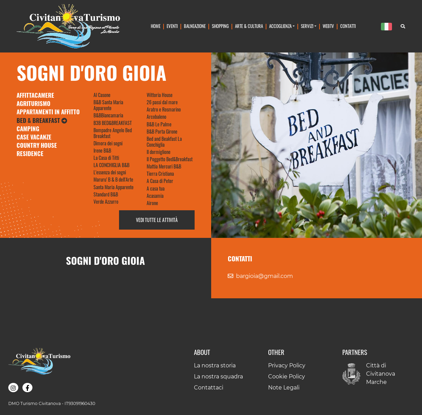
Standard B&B (106, 194)
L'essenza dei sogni (110, 172)
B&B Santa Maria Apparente (108, 105)
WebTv (328, 26)
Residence (30, 153)
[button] (13, 387)
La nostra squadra (218, 376)
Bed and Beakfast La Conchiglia (164, 141)
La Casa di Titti (106, 157)
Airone (152, 202)
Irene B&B (102, 150)
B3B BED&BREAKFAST (113, 122)
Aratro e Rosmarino (164, 109)
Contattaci (208, 387)
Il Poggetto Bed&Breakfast (170, 159)
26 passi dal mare (162, 102)
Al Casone (102, 94)
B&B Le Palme (159, 124)
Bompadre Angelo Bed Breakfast (113, 132)
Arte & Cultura (249, 26)
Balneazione (195, 26)
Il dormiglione (158, 151)
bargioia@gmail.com (264, 276)
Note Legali (284, 387)
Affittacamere (35, 95)
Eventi (172, 26)
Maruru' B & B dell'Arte (113, 179)
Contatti (348, 26)
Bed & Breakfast (42, 120)
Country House (37, 145)
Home (155, 26)
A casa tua (156, 188)
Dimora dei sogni (108, 143)
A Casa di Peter (160, 180)
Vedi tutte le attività (157, 219)
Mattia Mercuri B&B (164, 166)
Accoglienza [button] (280, 26)
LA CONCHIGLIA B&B (111, 164)
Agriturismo (33, 103)
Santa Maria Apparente (114, 187)
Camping (28, 128)
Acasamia (155, 195)
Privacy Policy (286, 365)
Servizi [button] (307, 26)
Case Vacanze (34, 137)
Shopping (220, 26)
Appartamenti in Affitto (48, 111)
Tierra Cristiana (160, 173)
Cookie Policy (286, 376)
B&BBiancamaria (108, 115)
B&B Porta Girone (162, 131)
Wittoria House (160, 94)
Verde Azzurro (106, 201)
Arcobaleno (156, 116)
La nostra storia (215, 365)
